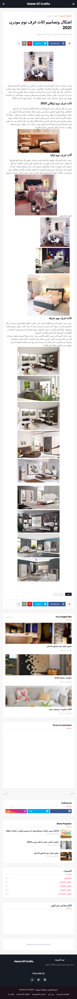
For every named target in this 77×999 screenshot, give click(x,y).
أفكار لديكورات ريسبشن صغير (60, 709)
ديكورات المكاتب (38, 886)
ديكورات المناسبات (38, 893)
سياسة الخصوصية (39, 994)
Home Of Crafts (38, 4)
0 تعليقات (39, 34)
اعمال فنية (38, 878)
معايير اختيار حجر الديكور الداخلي (59, 646)
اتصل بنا (11, 994)
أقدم (5, 793)
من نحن (51, 994)
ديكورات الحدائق (38, 882)
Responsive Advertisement (38, 944)
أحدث (71, 793)
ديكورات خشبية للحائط (63, 678)
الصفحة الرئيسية (66, 16)
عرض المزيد (9, 617)
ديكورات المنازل (52, 16)
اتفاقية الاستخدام (23, 994)
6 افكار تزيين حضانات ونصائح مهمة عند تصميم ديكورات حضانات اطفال (32, 831)
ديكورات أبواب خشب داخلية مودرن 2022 (43, 842)
